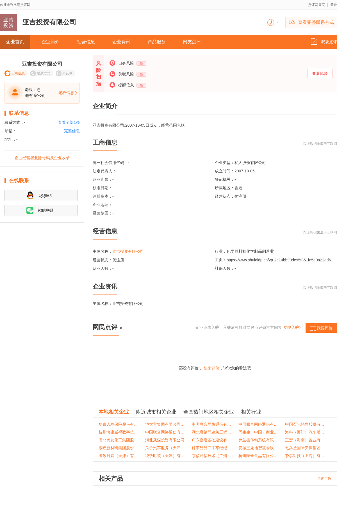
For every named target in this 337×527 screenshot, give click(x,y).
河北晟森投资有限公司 (165, 440)
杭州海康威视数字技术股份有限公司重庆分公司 (118, 432)
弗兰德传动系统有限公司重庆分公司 (258, 440)
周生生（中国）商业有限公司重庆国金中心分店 (258, 432)
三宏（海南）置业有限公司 (305, 440)
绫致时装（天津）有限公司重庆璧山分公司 (165, 455)
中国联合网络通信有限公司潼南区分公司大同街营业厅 (258, 424)
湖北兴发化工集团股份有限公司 (118, 440)
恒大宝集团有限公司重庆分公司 (165, 424)
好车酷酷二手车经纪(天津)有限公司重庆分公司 (212, 448)
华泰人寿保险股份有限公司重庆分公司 (118, 424)
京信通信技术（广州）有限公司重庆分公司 (212, 455)
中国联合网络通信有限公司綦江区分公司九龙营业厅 (212, 424)
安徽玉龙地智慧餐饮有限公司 (258, 448)
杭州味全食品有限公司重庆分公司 (258, 455)
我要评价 (321, 329)
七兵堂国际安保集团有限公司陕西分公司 (305, 448)
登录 (333, 5)
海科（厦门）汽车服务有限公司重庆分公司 (305, 432)
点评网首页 (316, 5)
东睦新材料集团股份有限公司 (118, 448)
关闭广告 (324, 479)
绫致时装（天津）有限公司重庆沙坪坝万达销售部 (118, 455)
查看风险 (320, 73)
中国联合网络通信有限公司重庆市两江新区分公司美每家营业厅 (165, 432)
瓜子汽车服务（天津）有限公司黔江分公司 (165, 448)
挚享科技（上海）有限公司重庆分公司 (305, 455)
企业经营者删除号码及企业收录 (42, 158)
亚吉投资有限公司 (128, 251)
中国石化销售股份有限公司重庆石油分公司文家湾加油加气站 (305, 424)
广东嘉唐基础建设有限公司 (212, 440)
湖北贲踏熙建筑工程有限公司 (212, 432)
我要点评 (324, 40)
